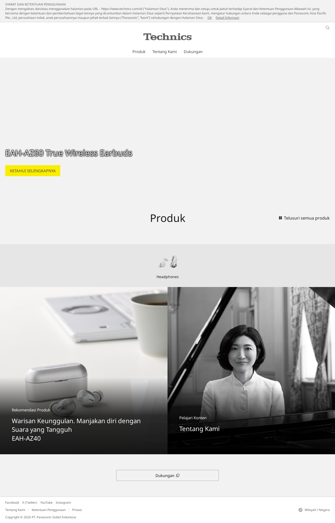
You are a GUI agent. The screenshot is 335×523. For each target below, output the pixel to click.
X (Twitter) (29, 502)
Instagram (63, 502)
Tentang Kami (15, 510)
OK (210, 17)
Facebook (12, 502)
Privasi (77, 510)
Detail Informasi (227, 17)
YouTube (46, 502)
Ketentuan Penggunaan (49, 510)
